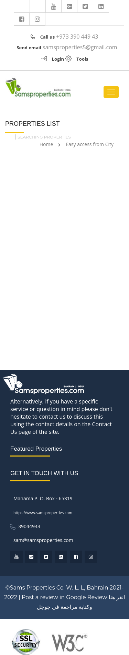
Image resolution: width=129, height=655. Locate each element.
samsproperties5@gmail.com (80, 47)
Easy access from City (90, 144)
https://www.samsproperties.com (42, 512)
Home (46, 144)
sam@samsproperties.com (43, 540)
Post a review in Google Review (64, 597)
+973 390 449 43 (77, 36)
